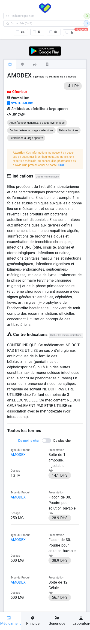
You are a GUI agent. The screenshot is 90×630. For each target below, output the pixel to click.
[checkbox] (21, 32)
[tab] (9, 64)
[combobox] (45, 16)
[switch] (45, 440)
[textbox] (45, 16)
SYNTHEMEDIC (20, 103)
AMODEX (18, 454)
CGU (61, 165)
